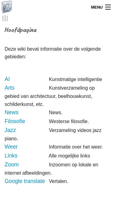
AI (7, 79)
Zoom (12, 164)
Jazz (10, 130)
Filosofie (15, 121)
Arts (9, 88)
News (11, 112)
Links (11, 155)
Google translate (25, 181)
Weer (11, 147)
